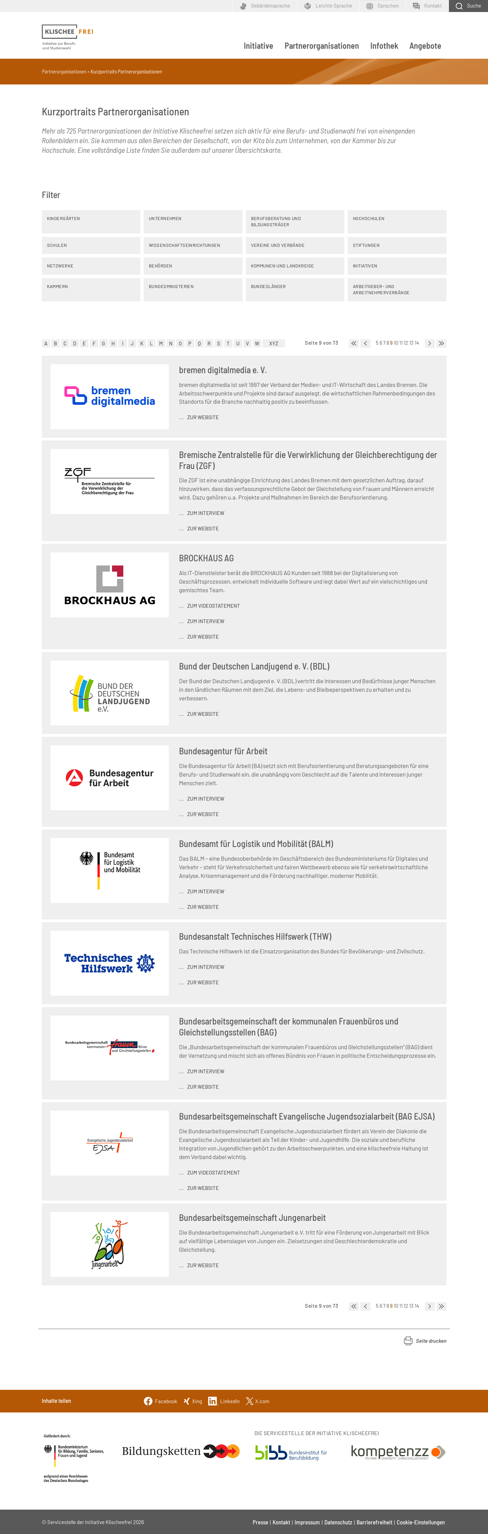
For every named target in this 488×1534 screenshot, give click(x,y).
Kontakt (281, 1522)
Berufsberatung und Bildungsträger (276, 221)
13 (411, 343)
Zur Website (203, 982)
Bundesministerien (171, 286)
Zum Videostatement (213, 1172)
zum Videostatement (213, 606)
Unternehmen (165, 218)
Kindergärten (63, 218)
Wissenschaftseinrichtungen (184, 245)
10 (396, 343)
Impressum (307, 1522)
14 (417, 343)
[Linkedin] (224, 1400)
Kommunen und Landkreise (282, 265)
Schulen (57, 245)
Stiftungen (366, 245)
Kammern (57, 286)
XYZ (273, 343)
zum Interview (205, 513)
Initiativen (365, 265)
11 (401, 343)
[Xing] (192, 1400)
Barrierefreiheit (374, 1522)
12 (406, 343)
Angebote (425, 45)
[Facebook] (160, 1400)
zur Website (203, 417)
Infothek (384, 45)
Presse (260, 1522)
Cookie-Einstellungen (421, 1522)
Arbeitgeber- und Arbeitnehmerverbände (381, 289)
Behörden (160, 265)
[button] (425, 1341)
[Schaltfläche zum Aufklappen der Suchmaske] (468, 6)
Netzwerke (60, 265)
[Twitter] (257, 1400)
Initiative (258, 45)
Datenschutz (338, 1522)
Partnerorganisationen (322, 45)
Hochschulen (369, 218)
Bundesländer (268, 286)
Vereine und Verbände (278, 245)
